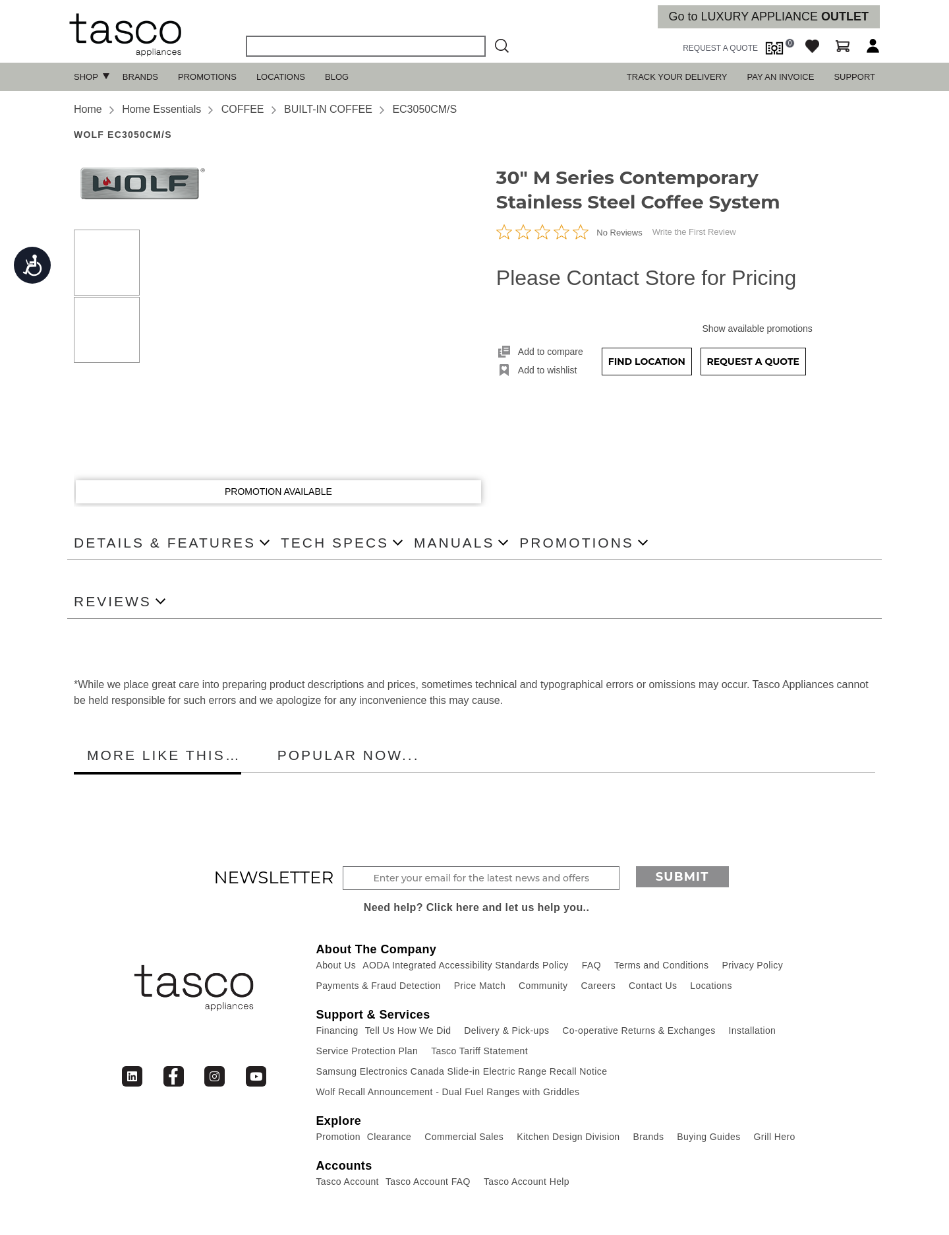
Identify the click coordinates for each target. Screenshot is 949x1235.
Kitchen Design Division (568, 1136)
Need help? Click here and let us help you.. (477, 907)
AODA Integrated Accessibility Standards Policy (465, 965)
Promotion (338, 1136)
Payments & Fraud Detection (378, 985)
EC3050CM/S (424, 109)
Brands (140, 77)
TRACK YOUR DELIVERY (677, 77)
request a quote (720, 48)
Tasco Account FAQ (428, 1181)
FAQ (591, 965)
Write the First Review (694, 232)
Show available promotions (758, 328)
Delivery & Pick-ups (506, 1030)
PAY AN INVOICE (781, 77)
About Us (336, 965)
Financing (337, 1030)
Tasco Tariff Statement (479, 1051)
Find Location (646, 361)
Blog (337, 77)
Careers (598, 985)
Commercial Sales (463, 1136)
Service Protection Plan (367, 1051)
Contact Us (653, 985)
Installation (752, 1030)
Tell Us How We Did (408, 1030)
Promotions (207, 77)
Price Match (479, 985)
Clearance (389, 1136)
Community (543, 985)
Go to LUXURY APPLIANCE (769, 16)
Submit (682, 877)
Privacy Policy (752, 965)
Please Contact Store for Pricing (646, 278)
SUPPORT (854, 77)
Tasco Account (347, 1181)
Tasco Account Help (526, 1181)
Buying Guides (708, 1136)
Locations (280, 77)
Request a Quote (752, 361)
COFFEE (242, 109)
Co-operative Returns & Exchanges (638, 1030)
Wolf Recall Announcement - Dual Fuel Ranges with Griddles (447, 1092)
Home (88, 109)
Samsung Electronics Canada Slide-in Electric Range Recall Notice (461, 1071)
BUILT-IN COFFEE (328, 109)
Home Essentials (161, 109)
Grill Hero (774, 1136)
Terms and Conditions (661, 965)
